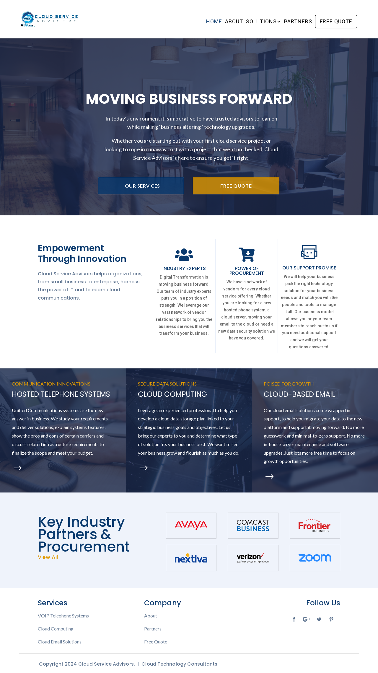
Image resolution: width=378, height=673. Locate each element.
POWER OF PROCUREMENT (246, 271)
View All (48, 557)
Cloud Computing (56, 629)
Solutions (261, 22)
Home (214, 22)
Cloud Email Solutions (60, 642)
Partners (298, 22)
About (234, 22)
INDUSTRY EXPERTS (184, 268)
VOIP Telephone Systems (63, 616)
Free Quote (336, 21)
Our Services (142, 185)
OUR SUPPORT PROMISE (309, 267)
